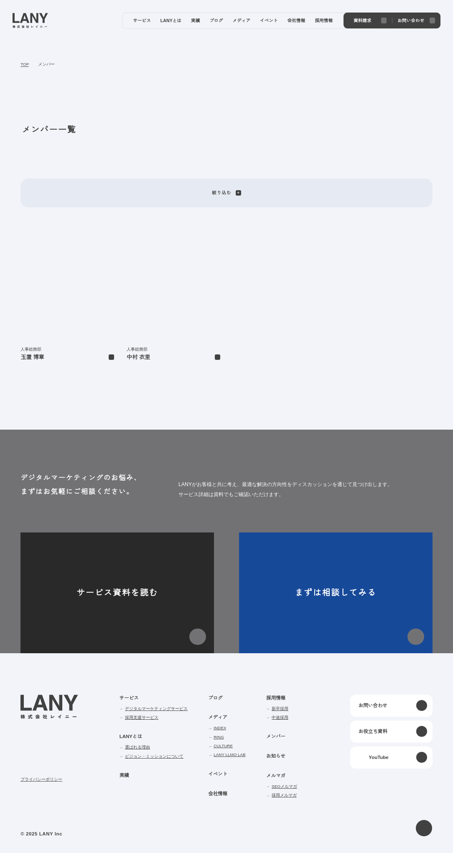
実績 (124, 775)
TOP (24, 64)
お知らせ (274, 756)
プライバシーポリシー (41, 779)
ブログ (215, 698)
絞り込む (226, 192)
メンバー (45, 64)
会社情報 (217, 793)
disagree (365, 839)
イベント (217, 774)
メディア (217, 717)
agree (416, 839)
